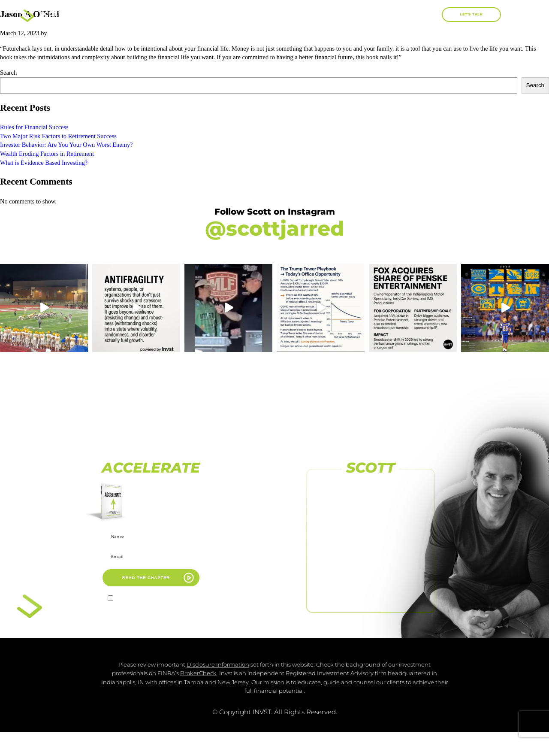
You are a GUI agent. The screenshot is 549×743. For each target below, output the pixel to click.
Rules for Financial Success (34, 127)
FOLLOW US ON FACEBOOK (370, 502)
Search (8, 72)
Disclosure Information (218, 675)
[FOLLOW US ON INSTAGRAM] (370, 518)
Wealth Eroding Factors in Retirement (47, 153)
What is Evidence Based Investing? (43, 162)
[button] (432, 14)
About (232, 14)
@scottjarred (274, 228)
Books (280, 14)
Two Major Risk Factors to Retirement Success (58, 136)
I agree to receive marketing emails (156, 599)
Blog (395, 14)
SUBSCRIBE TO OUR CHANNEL (370, 561)
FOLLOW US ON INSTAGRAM (370, 531)
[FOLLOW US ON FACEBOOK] (370, 489)
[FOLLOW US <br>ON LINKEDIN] (370, 577)
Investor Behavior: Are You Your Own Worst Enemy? (66, 144)
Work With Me (340, 14)
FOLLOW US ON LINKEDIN (370, 591)
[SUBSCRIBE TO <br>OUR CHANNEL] (370, 548)
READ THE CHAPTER (146, 577)
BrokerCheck (198, 684)
